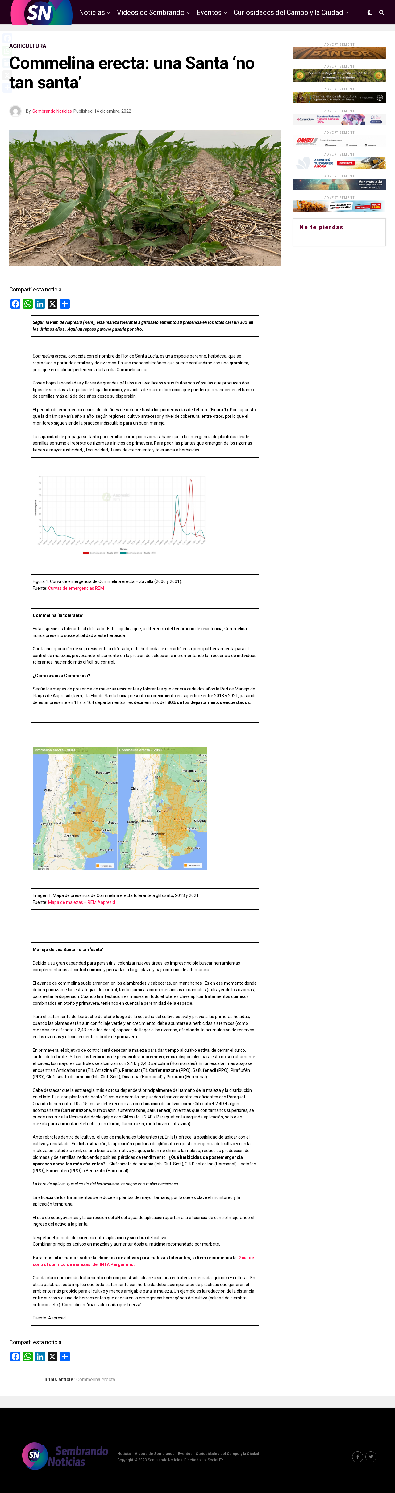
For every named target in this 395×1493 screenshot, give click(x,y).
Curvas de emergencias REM (76, 588)
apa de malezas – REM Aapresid (83, 902)
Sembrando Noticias (52, 111)
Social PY (215, 1460)
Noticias (92, 12)
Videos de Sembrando (151, 12)
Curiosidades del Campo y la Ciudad (288, 12)
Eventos (209, 12)
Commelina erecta (95, 1379)
